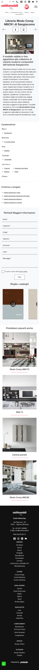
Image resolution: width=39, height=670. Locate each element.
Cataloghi (19, 553)
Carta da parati (19, 632)
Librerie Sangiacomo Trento (12, 192)
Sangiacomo (8, 133)
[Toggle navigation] (35, 7)
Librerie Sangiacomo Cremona (13, 202)
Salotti (19, 596)
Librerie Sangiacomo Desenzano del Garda (17, 196)
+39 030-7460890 (21, 528)
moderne (7, 150)
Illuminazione (19, 627)
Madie (19, 594)
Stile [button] (3, 147)
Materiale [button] (5, 138)
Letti (19, 610)
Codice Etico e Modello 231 (19, 563)
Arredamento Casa (16, 12)
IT (10, 1)
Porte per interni (19, 629)
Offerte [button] (4, 176)
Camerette (19, 618)
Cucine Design (19, 575)
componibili (7, 159)
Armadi (19, 615)
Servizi (19, 548)
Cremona (7, 168)
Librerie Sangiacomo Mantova (13, 199)
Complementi (19, 635)
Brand (19, 550)
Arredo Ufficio (19, 644)
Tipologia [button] (5, 155)
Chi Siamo (19, 545)
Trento (16, 171)
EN (13, 1)
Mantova (6, 171)
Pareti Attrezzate (19, 591)
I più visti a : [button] (6, 164)
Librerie (26, 12)
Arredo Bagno (19, 602)
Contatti (19, 561)
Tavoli (19, 599)
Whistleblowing (19, 566)
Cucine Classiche (19, 580)
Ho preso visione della (16, 271)
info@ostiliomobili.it (22, 530)
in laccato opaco (9, 142)
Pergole (19, 655)
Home (7, 12)
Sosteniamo (19, 558)
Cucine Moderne (19, 577)
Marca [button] (4, 129)
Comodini (19, 613)
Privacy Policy (23, 271)
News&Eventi (19, 555)
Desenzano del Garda (21, 168)
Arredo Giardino (19, 652)
